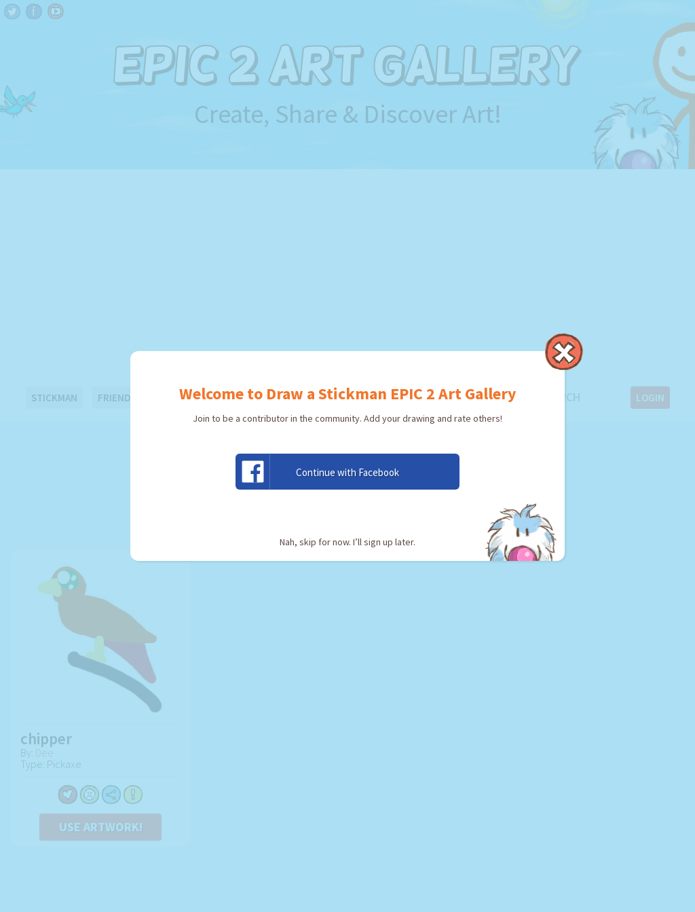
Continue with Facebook (317, 471)
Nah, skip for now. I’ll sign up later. (347, 542)
